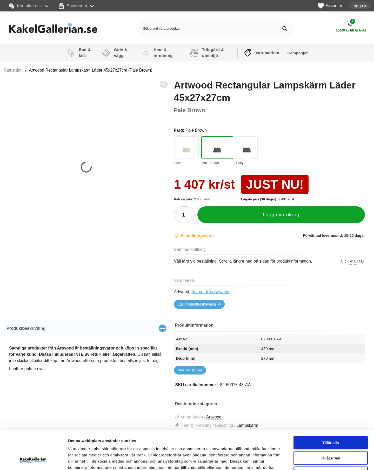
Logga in (359, 5)
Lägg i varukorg (281, 214)
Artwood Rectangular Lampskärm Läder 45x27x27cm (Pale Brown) (90, 70)
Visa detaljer (282, 460)
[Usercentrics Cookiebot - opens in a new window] (33, 460)
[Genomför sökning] (285, 28)
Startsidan (13, 70)
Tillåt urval (330, 422)
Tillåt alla (330, 406)
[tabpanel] (86, 351)
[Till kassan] (351, 26)
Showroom (73, 6)
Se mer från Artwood (210, 291)
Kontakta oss (25, 6)
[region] (86, 328)
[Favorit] (164, 84)
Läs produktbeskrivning (197, 304)
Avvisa (330, 437)
